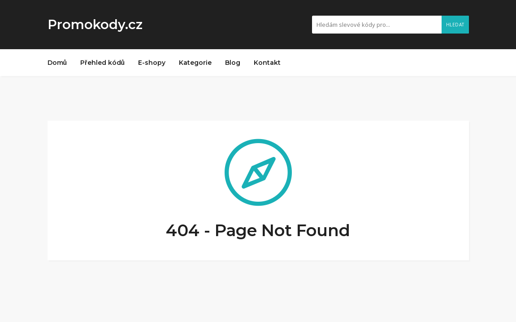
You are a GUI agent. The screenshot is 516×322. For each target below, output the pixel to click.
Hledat (455, 24)
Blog (232, 63)
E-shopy (151, 63)
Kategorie (195, 63)
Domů (57, 63)
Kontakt (267, 63)
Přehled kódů (102, 63)
